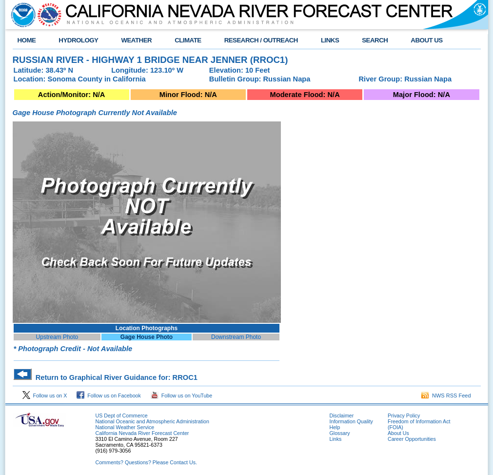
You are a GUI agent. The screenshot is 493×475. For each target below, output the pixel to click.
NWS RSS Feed (446, 395)
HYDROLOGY (78, 40)
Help (335, 427)
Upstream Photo (57, 337)
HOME (27, 40)
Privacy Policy (404, 415)
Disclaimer (342, 415)
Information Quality (351, 421)
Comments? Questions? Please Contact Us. (146, 462)
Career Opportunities (412, 439)
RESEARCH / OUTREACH (261, 40)
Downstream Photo (236, 337)
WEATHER (136, 40)
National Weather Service (125, 427)
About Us (398, 433)
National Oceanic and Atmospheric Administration (152, 421)
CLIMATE (188, 40)
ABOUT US (426, 40)
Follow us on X (44, 395)
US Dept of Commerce (122, 415)
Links (336, 439)
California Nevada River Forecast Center (142, 433)
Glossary (340, 433)
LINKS (330, 40)
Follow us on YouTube (181, 395)
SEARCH (375, 40)
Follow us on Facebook (109, 395)
